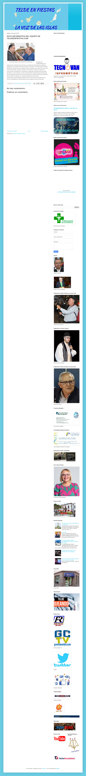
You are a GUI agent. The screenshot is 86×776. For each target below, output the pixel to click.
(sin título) (64, 532)
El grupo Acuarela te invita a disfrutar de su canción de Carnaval (70, 559)
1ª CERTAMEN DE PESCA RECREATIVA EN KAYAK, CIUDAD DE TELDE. (70, 541)
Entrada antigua (44, 131)
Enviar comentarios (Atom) (19, 133)
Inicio (29, 131)
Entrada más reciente (12, 131)
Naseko (44, 768)
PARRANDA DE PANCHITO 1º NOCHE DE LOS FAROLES (69, 551)
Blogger (58, 768)
